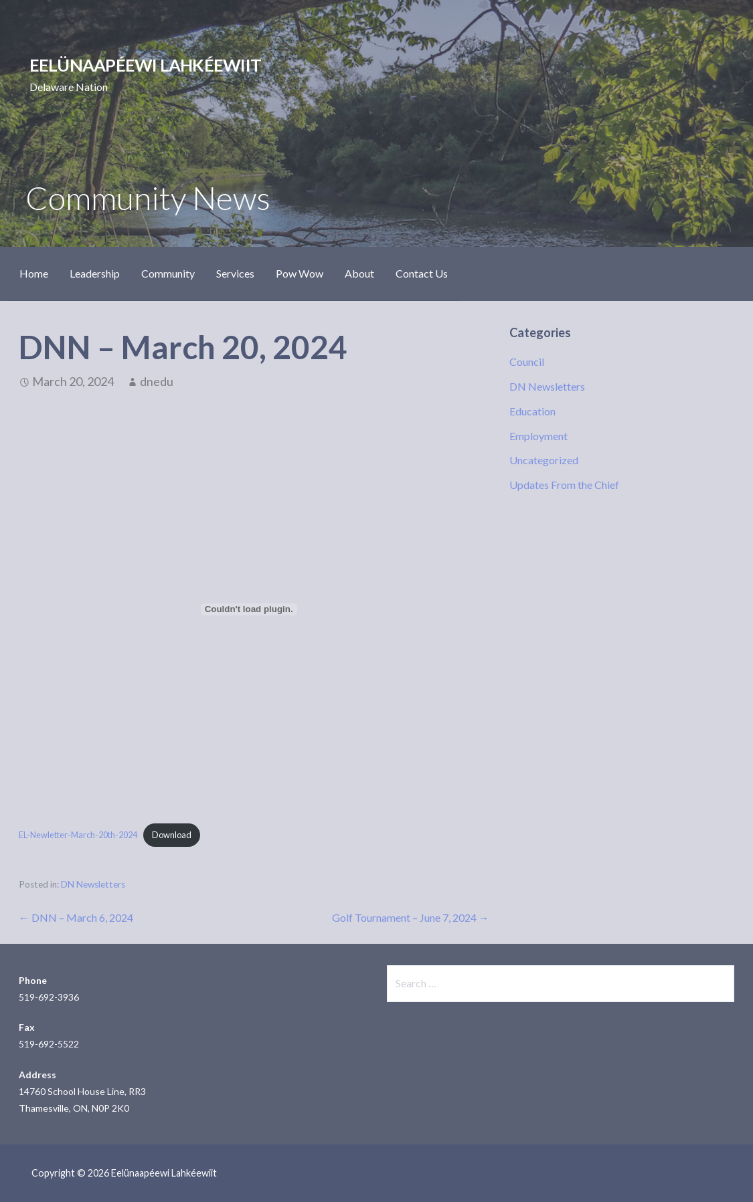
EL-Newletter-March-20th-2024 (78, 834)
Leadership (95, 273)
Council (526, 361)
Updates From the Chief (564, 484)
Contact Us (422, 273)
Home (33, 273)
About (359, 273)
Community (168, 273)
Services (235, 273)
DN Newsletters (93, 884)
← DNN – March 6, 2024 (76, 917)
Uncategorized (543, 460)
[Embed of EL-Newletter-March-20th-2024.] (249, 609)
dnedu (156, 381)
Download (171, 834)
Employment (538, 435)
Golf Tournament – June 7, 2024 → (410, 917)
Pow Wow (299, 273)
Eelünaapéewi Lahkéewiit (145, 65)
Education (532, 411)
